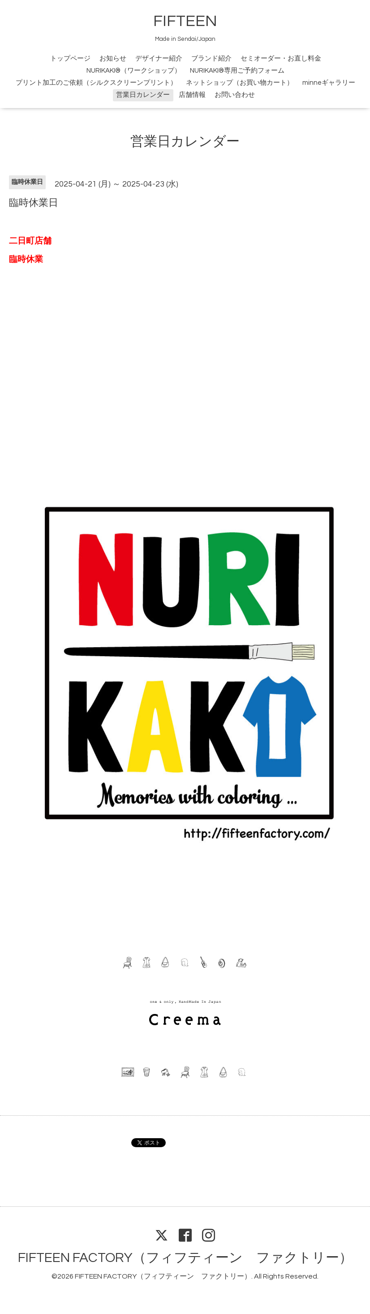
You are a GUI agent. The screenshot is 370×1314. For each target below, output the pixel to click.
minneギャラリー (328, 82)
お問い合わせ (235, 94)
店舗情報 (192, 94)
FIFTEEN (185, 21)
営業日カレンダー (143, 94)
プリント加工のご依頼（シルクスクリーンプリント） (96, 82)
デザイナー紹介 (158, 58)
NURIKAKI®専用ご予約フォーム (237, 70)
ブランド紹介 (211, 58)
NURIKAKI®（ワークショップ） (133, 70)
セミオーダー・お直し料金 (281, 58)
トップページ (70, 58)
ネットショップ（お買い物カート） (239, 82)
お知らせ (112, 58)
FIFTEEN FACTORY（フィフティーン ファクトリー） (185, 1258)
